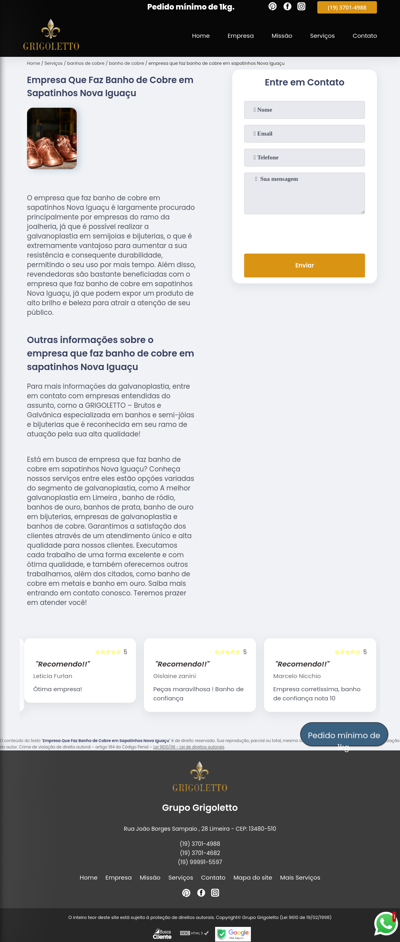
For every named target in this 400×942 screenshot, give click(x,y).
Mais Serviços (300, 877)
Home (200, 35)
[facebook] (287, 7)
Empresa (240, 35)
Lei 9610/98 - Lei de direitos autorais (188, 747)
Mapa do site (252, 877)
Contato (365, 35)
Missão (281, 35)
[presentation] (304, 232)
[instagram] (301, 7)
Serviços (322, 35)
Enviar (304, 265)
